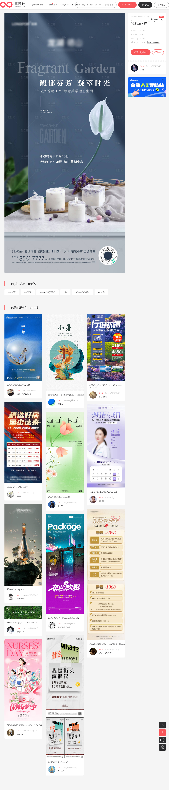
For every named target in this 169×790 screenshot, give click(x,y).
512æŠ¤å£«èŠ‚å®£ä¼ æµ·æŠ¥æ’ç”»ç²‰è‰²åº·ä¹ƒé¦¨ (29, 725)
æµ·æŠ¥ (12, 292)
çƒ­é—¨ (43, 4)
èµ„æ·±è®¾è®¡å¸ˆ (153, 66)
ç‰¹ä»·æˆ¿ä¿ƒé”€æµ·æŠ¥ (17, 487)
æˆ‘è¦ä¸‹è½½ (140, 52)
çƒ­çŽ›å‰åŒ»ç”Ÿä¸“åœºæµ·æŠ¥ (103, 492)
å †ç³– (142, 70)
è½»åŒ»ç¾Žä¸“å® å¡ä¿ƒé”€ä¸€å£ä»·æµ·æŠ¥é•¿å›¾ (111, 644)
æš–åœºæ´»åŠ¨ (82, 292)
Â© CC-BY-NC (153, 42)
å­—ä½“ (75, 4)
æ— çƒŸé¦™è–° (47, 292)
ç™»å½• (161, 5)
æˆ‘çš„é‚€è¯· (127, 4)
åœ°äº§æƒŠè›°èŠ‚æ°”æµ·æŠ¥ (18, 385)
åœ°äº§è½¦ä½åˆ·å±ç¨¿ (58, 762)
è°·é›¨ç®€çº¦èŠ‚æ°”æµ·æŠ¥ (59, 497)
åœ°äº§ (27, 292)
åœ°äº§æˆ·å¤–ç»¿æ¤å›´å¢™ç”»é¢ (22, 622)
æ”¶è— (157, 52)
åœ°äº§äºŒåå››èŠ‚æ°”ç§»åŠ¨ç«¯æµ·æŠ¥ (66, 395)
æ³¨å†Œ (145, 5)
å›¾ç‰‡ (64, 4)
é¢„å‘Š (101, 292)
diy (65, 292)
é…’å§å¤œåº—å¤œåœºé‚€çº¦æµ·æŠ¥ (63, 618)
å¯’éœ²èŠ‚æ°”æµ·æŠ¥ (15, 589)
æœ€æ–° (53, 4)
